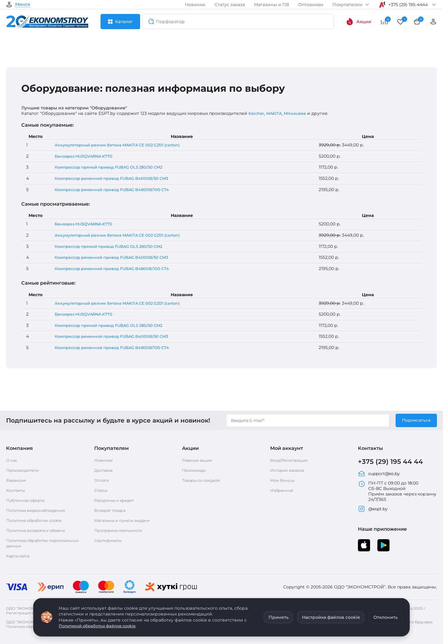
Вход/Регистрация (291, 460)
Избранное (282, 490)
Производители (24, 470)
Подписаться (416, 420)
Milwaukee (299, 113)
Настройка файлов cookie (331, 617)
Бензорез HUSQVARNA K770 (84, 156)
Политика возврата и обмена (39, 530)
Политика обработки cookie (37, 520)
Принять (279, 617)
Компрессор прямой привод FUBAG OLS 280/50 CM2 (112, 167)
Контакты (16, 490)
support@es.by (379, 474)
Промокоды (195, 470)
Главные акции (199, 460)
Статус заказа (230, 4)
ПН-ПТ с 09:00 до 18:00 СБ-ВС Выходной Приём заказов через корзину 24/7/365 (397, 492)
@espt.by (373, 509)
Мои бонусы (283, 480)
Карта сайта (19, 556)
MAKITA (276, 113)
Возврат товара (111, 510)
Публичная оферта (27, 500)
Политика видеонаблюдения (38, 510)
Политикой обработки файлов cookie (101, 626)
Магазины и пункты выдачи (125, 520)
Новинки (195, 4)
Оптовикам (310, 4)
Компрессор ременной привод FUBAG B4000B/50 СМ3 (115, 178)
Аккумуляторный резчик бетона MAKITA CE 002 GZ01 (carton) (122, 145)
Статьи (101, 490)
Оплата (102, 480)
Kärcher (257, 113)
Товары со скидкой (203, 480)
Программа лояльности (121, 530)
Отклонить (385, 617)
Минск (22, 4)
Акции (358, 21)
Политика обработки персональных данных (31, 543)
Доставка (104, 470)
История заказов (289, 470)
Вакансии (17, 480)
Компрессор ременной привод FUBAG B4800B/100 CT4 (115, 189)
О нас (12, 460)
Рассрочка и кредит (116, 500)
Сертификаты (109, 540)
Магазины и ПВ (271, 4)
